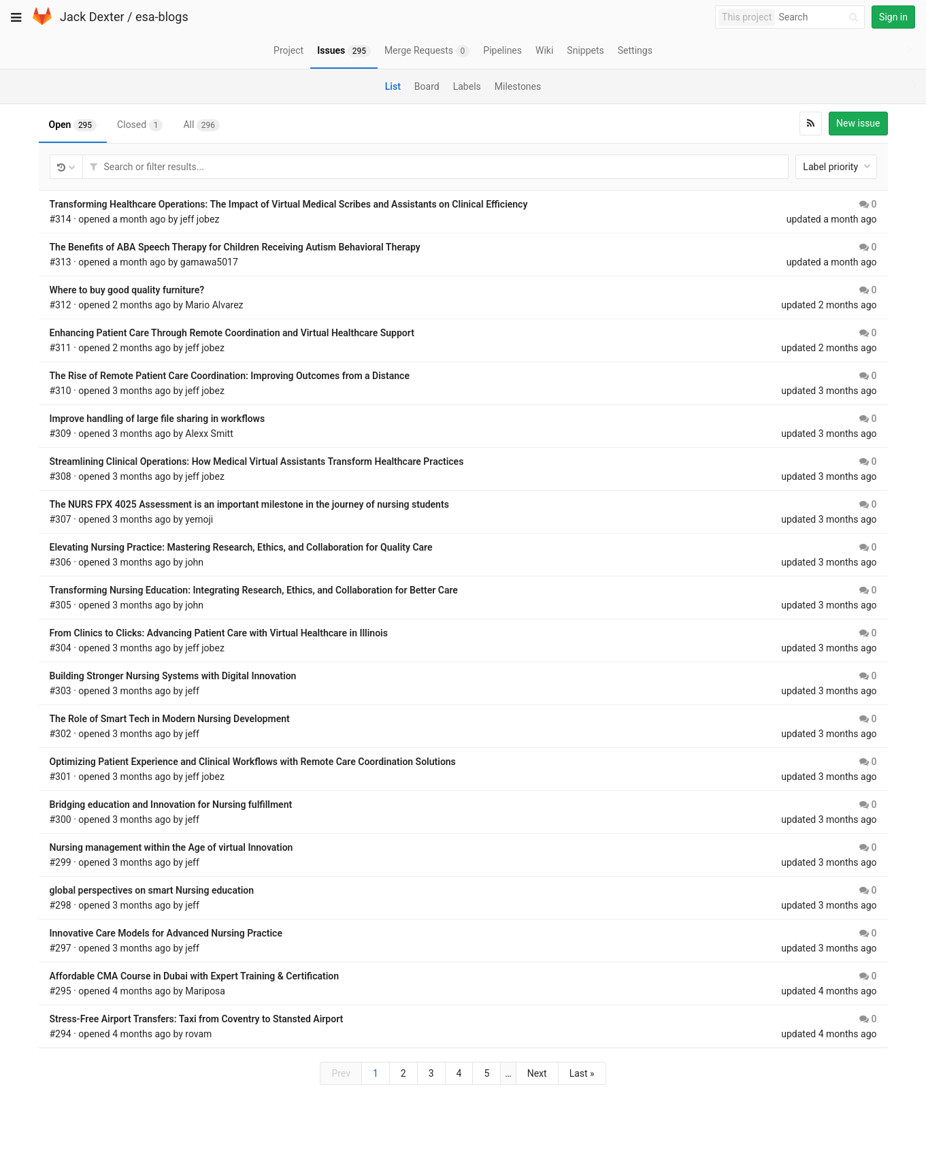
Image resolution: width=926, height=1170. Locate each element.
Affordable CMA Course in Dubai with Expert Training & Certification (195, 976)
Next (537, 1073)
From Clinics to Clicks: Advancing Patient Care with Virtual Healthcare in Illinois (219, 633)
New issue (858, 123)
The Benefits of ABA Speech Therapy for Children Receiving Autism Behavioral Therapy (235, 247)
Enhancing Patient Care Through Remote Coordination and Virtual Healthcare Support (232, 332)
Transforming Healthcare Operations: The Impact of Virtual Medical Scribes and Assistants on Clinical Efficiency (289, 204)
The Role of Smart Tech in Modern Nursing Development (170, 718)
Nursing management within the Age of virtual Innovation (171, 847)
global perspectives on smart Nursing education (152, 890)
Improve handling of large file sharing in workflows (157, 418)
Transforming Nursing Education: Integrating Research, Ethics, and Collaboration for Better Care (254, 590)
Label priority (836, 166)
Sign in (893, 17)
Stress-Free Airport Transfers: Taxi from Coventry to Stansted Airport (197, 1018)
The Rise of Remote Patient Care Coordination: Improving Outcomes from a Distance (230, 375)
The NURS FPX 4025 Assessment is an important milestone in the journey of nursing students (249, 504)
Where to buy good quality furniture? (127, 290)
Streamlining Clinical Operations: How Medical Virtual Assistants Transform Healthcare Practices (257, 461)
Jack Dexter (92, 17)
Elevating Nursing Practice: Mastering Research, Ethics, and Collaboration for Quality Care (241, 547)
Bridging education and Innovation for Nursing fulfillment (171, 804)
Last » (582, 1073)
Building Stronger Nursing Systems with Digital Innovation (173, 675)
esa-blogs (161, 17)
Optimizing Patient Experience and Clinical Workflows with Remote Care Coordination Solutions (253, 761)
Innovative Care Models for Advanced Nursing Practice (166, 933)
